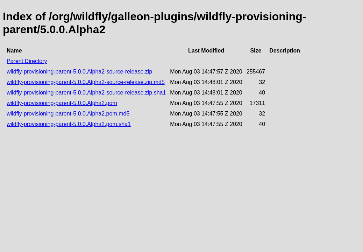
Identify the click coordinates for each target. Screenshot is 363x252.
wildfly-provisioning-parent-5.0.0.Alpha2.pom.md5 (68, 114)
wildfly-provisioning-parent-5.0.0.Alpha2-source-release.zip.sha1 (86, 93)
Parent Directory (27, 61)
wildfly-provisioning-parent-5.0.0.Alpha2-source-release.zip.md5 (86, 82)
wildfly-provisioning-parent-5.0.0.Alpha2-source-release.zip (79, 72)
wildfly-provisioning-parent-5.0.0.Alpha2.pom (62, 103)
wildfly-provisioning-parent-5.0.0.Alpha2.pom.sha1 (69, 124)
